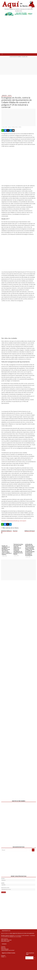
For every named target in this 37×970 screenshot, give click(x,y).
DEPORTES (3, 530)
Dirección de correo (5, 887)
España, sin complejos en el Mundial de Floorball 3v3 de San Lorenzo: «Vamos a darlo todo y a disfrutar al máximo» (6, 550)
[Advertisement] (18, 66)
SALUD (33, 530)
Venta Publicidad (4, 949)
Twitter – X (3, 956)
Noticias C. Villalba (11, 127)
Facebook (3, 955)
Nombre (3, 878)
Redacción (3, 947)
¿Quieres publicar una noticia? (7, 950)
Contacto (3, 946)
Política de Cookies (5, 941)
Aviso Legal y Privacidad (6, 940)
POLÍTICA (9, 95)
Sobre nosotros (4, 938)
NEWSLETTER (4, 95)
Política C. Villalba (18, 127)
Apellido (2, 883)
